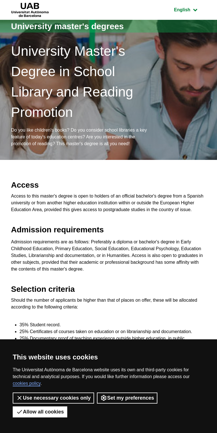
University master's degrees (67, 26)
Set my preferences (127, 398)
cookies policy (26, 383)
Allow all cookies (40, 411)
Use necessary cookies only (53, 398)
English (190, 9)
